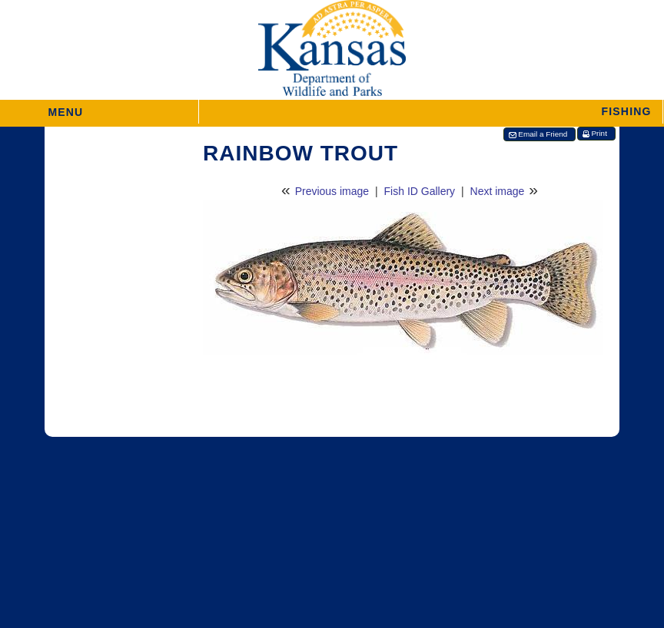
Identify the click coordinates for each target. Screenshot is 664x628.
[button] (430, 112)
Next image (497, 191)
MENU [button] (65, 107)
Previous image (332, 191)
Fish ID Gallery (420, 191)
